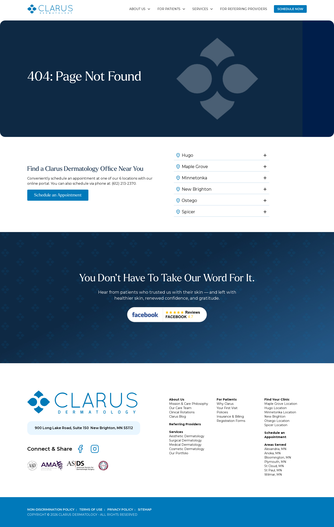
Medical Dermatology (185, 445)
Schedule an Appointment (58, 195)
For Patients (227, 399)
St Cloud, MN (274, 466)
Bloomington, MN (277, 457)
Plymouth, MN (275, 462)
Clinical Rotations (181, 412)
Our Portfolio (178, 453)
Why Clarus (225, 404)
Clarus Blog (177, 416)
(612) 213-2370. (124, 183)
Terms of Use (91, 509)
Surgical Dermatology (185, 440)
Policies (222, 412)
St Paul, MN (273, 470)
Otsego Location (276, 421)
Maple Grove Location (280, 404)
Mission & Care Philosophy (188, 404)
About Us (176, 399)
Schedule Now (290, 9)
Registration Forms (231, 421)
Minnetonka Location (280, 412)
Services (176, 432)
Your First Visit (227, 408)
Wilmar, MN (273, 474)
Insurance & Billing (230, 416)
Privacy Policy (120, 509)
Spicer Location (275, 425)
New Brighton (274, 416)
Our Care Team (180, 408)
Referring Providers (185, 424)
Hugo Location (275, 408)
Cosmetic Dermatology (186, 449)
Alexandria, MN (275, 449)
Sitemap (145, 509)
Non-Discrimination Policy (51, 509)
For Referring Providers (243, 9)
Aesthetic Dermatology (186, 436)
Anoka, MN (272, 453)
